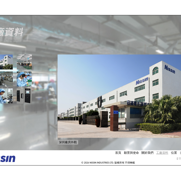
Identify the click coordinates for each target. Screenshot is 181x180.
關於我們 (147, 152)
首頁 (118, 152)
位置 (174, 152)
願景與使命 (131, 152)
